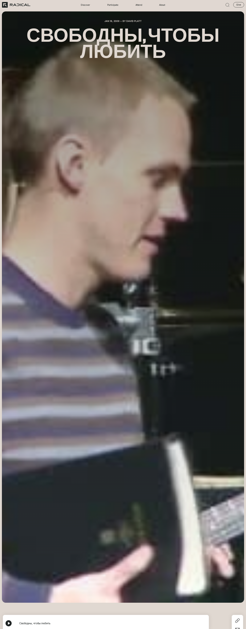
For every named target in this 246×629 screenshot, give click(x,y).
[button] (227, 4)
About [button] (162, 4)
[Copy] (237, 620)
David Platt (134, 21)
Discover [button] (85, 4)
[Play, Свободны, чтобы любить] (9, 623)
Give (238, 4)
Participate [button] (112, 4)
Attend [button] (138, 4)
